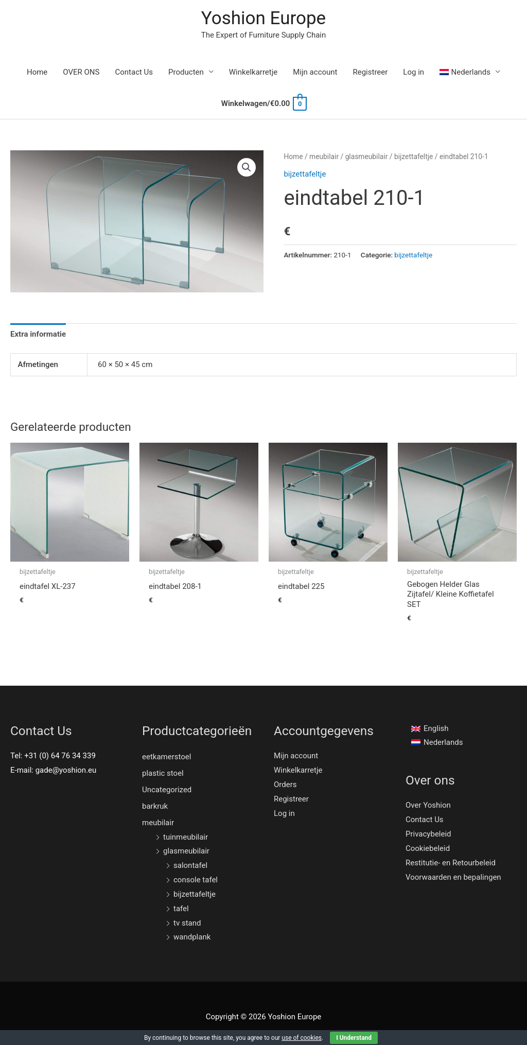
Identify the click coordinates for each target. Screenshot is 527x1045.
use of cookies (302, 1037)
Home (37, 72)
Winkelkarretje (253, 72)
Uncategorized (166, 789)
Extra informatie (38, 334)
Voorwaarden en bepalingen (453, 877)
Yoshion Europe (263, 18)
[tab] (38, 334)
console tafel (195, 879)
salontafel (190, 865)
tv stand (187, 923)
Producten (186, 72)
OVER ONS (81, 72)
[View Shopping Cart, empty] (263, 103)
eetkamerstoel (166, 756)
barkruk (155, 806)
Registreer (370, 72)
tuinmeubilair (185, 837)
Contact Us (134, 72)
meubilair (324, 156)
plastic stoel (163, 773)
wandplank (191, 937)
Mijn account (315, 72)
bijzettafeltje (413, 156)
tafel (181, 908)
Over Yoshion (428, 805)
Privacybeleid (428, 834)
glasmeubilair (366, 156)
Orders (285, 784)
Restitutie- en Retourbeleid (451, 862)
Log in (413, 72)
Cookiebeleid (428, 848)
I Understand (354, 1037)
